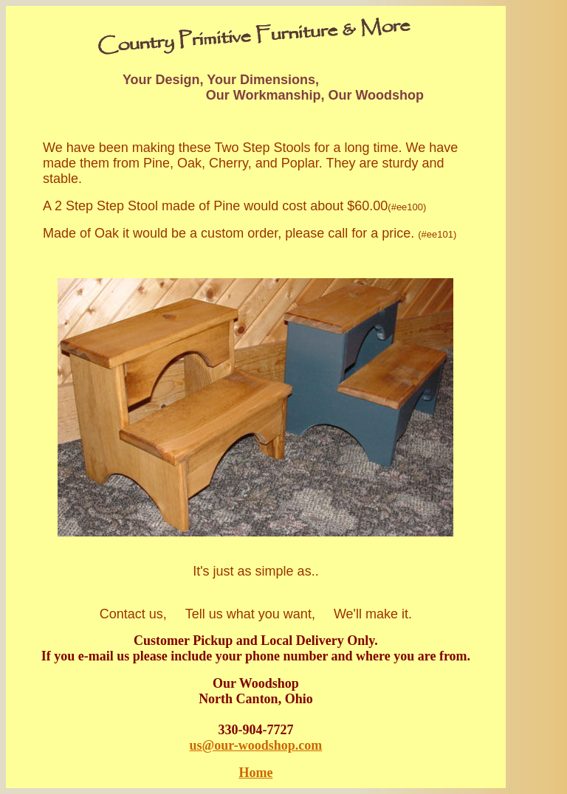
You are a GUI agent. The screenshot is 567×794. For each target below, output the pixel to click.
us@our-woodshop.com (256, 745)
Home (255, 772)
